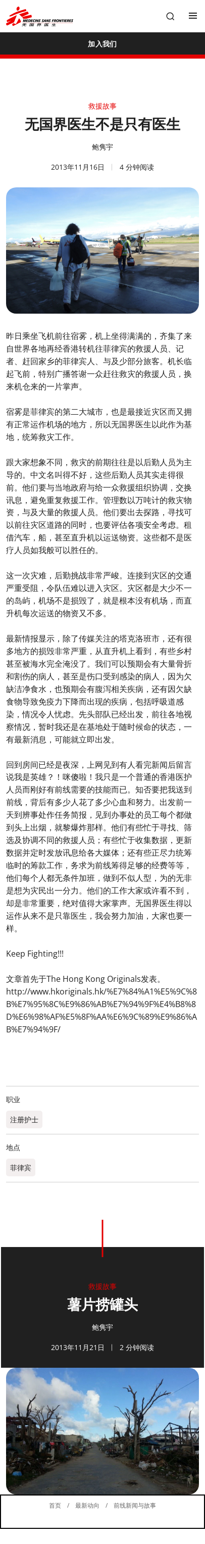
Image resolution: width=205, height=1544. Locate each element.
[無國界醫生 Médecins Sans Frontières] (39, 16)
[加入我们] (102, 43)
